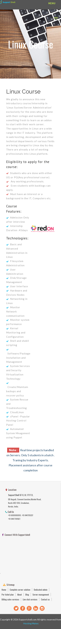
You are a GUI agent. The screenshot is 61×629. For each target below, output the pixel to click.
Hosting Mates (30, 623)
